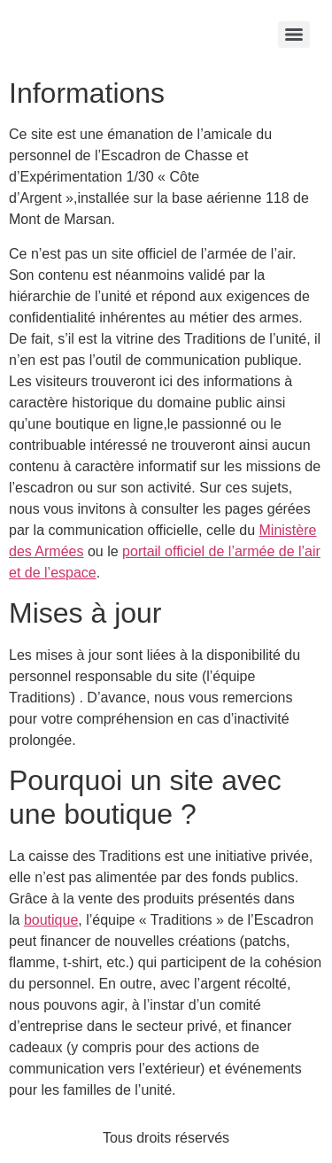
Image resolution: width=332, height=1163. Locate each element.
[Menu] (294, 34)
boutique (51, 919)
